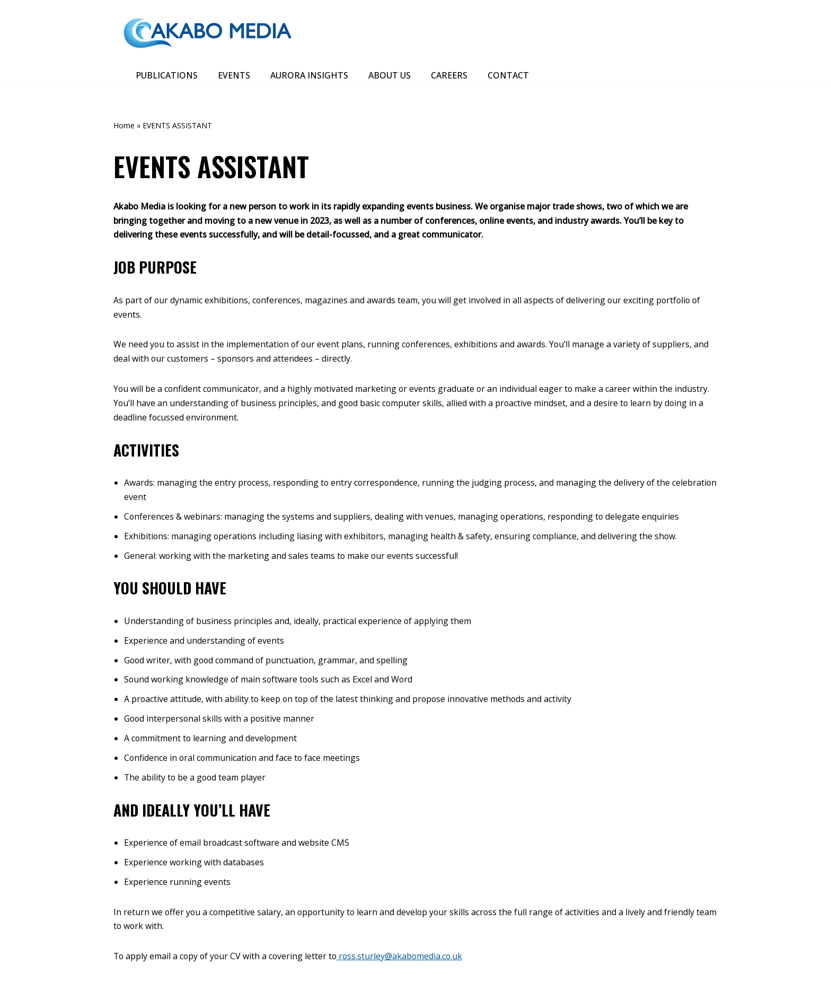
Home (124, 126)
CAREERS (449, 75)
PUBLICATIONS (167, 75)
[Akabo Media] (208, 32)
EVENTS (234, 75)
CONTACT (508, 75)
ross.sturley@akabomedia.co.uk (403, 959)
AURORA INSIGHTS (309, 75)
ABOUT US (389, 75)
